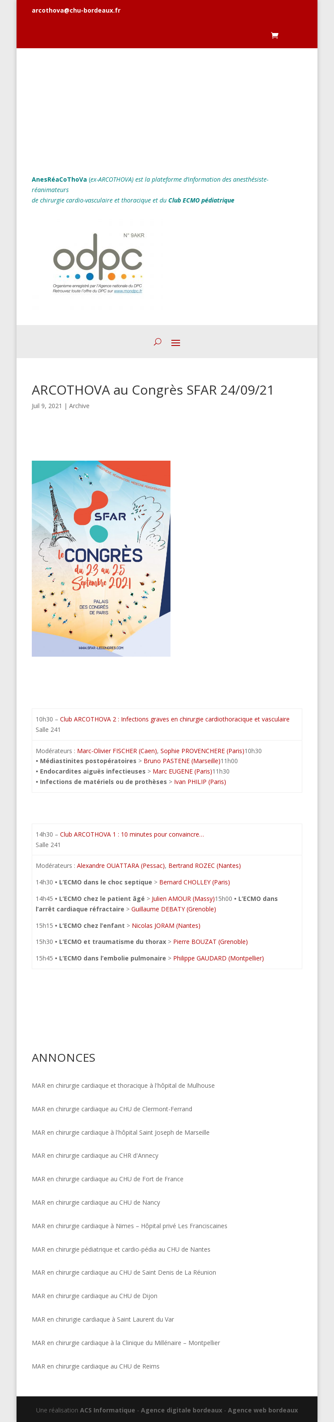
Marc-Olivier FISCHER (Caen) (117, 751)
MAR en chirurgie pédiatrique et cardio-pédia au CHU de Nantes (121, 1249)
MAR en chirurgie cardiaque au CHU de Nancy (96, 1202)
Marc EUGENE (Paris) (181, 771)
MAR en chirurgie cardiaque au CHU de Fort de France (108, 1179)
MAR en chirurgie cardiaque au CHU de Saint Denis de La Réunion (124, 1272)
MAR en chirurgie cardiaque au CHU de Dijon (94, 1296)
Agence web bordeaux (263, 1410)
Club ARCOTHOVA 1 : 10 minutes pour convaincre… (132, 834)
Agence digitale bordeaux (181, 1410)
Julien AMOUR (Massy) (182, 898)
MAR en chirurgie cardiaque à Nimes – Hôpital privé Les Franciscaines (129, 1226)
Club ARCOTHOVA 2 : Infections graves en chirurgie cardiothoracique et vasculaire (175, 719)
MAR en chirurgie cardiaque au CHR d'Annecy (95, 1155)
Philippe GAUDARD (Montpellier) (217, 958)
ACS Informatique (107, 1410)
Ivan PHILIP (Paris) (199, 781)
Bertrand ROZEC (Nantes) (204, 865)
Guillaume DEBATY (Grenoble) (173, 909)
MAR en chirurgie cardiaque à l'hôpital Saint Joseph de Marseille (121, 1132)
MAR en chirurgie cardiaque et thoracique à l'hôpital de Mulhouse (123, 1085)
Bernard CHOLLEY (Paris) (193, 882)
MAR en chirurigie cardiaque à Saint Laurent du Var (103, 1319)
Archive (79, 406)
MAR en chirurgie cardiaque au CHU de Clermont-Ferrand (112, 1109)
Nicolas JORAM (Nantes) (165, 925)
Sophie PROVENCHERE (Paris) (202, 751)
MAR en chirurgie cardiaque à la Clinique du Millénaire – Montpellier (126, 1343)
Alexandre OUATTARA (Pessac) (121, 865)
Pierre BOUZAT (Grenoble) (209, 941)
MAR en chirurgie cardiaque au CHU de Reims (96, 1366)
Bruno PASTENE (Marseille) (181, 761)
